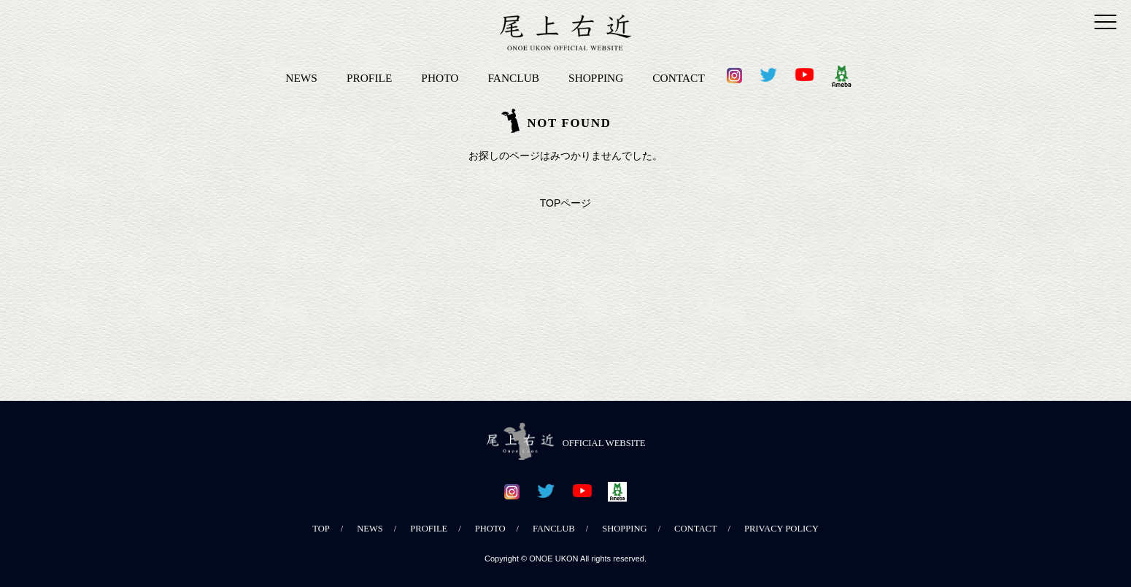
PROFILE (369, 78)
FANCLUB (513, 78)
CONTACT (678, 78)
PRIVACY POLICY (781, 528)
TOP (321, 528)
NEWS (301, 78)
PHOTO (439, 78)
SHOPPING (595, 78)
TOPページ (566, 203)
